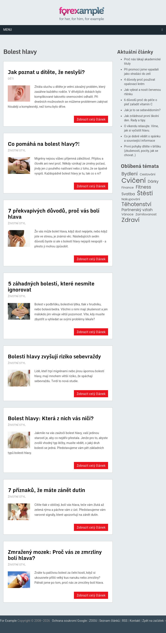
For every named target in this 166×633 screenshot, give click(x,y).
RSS (124, 620)
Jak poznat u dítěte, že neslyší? (46, 72)
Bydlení (129, 174)
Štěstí (145, 193)
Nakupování (130, 199)
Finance (127, 187)
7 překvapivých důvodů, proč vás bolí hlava (53, 213)
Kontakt (135, 620)
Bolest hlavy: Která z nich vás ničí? (51, 418)
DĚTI (11, 78)
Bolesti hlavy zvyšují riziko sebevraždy (54, 356)
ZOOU (93, 620)
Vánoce (127, 214)
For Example (8, 620)
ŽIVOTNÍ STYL (17, 150)
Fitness (143, 187)
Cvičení (133, 180)
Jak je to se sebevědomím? (142, 110)
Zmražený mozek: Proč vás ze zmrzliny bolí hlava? (55, 555)
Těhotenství (136, 204)
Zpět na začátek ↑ (154, 620)
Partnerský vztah (137, 210)
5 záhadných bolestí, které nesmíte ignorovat (51, 286)
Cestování (147, 174)
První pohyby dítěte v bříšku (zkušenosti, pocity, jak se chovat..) (142, 151)
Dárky (153, 181)
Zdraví (130, 220)
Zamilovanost (146, 214)
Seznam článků (109, 620)
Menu (7, 29)
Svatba (128, 194)
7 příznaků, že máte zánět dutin (46, 490)
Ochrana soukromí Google (69, 620)
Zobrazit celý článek (91, 119)
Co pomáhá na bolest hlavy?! (44, 143)
